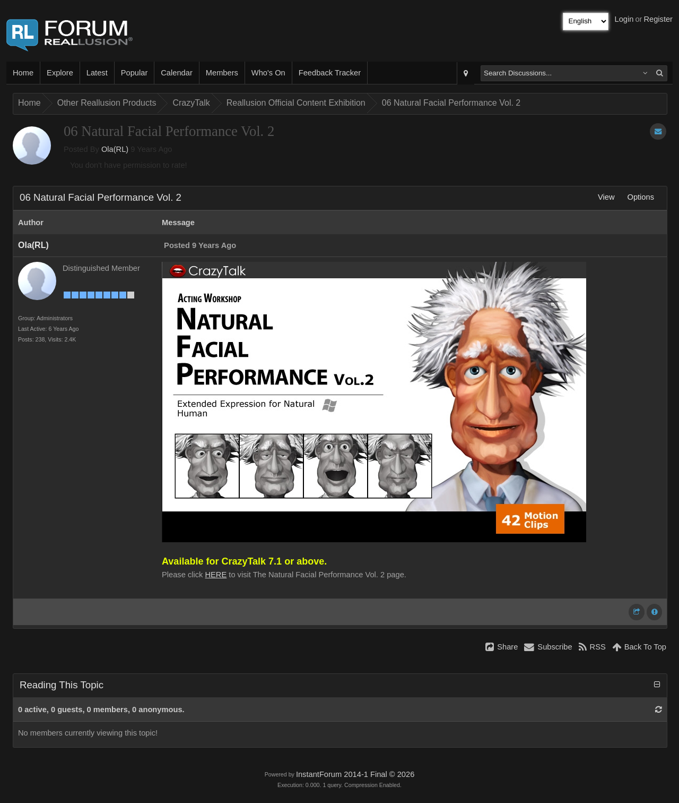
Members (222, 73)
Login (624, 19)
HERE (216, 574)
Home (23, 73)
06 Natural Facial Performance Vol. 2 (451, 102)
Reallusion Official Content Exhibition (296, 102)
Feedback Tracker (329, 73)
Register (658, 19)
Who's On (268, 73)
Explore (60, 73)
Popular (134, 73)
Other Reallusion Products (106, 102)
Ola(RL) (114, 149)
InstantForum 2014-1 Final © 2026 (355, 774)
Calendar (176, 73)
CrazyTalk (191, 102)
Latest (97, 73)
